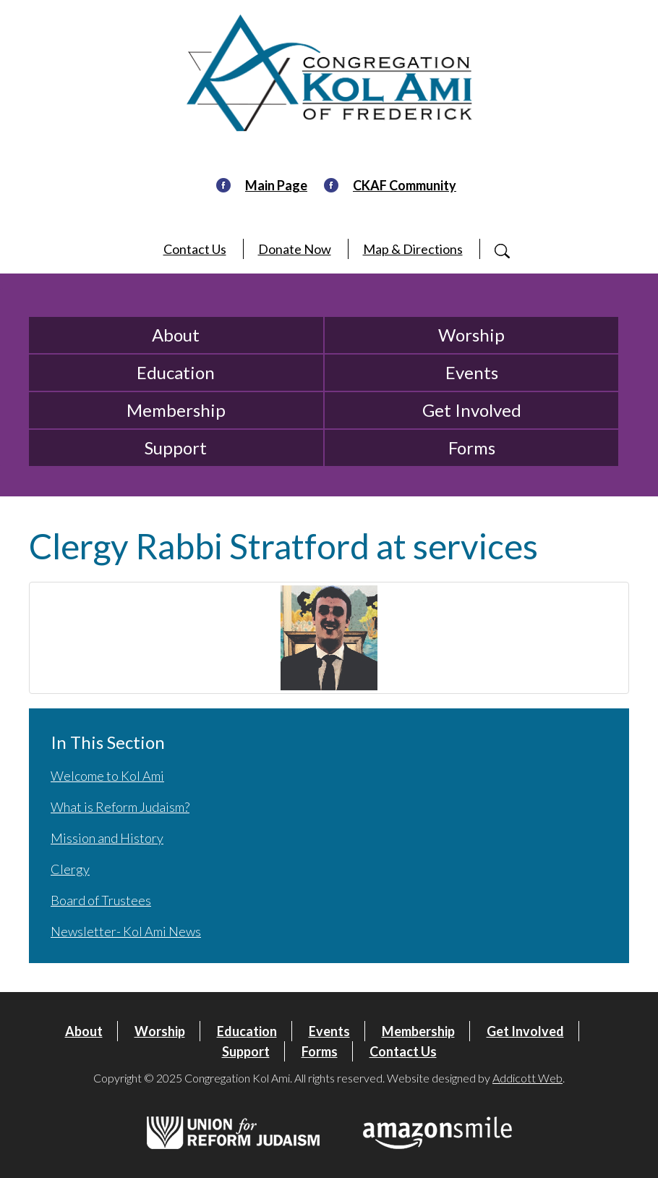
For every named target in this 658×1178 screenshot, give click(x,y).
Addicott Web (527, 1078)
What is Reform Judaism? (120, 807)
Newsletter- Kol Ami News (126, 931)
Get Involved (471, 409)
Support (176, 447)
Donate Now (294, 249)
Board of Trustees (101, 900)
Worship (471, 334)
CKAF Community (404, 185)
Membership (176, 409)
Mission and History (107, 838)
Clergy (70, 869)
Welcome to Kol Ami (107, 776)
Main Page (276, 185)
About (176, 334)
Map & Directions (413, 249)
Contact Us (194, 249)
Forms (471, 447)
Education (176, 372)
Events (471, 372)
